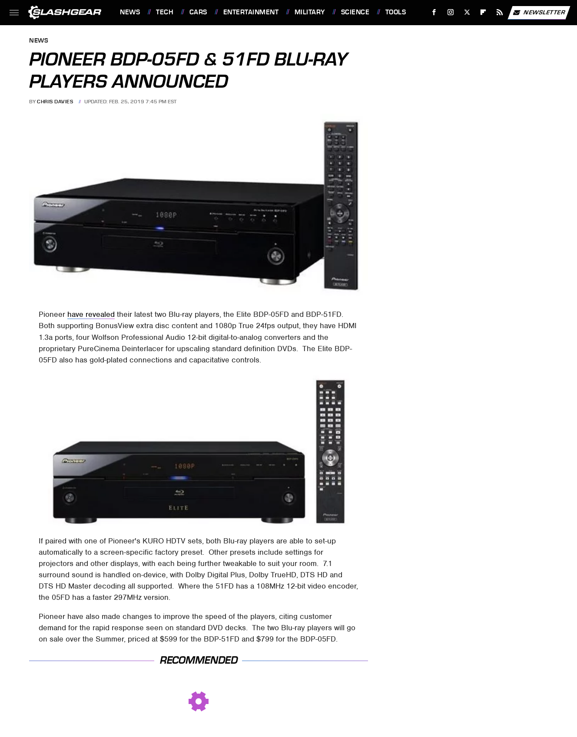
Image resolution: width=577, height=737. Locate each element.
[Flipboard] (483, 12)
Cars (198, 12)
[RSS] (500, 12)
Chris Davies (55, 102)
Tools (395, 12)
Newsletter (538, 12)
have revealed (91, 314)
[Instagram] (450, 12)
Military (310, 12)
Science (355, 12)
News (130, 12)
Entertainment (251, 12)
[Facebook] (434, 12)
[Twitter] (467, 12)
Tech (164, 12)
